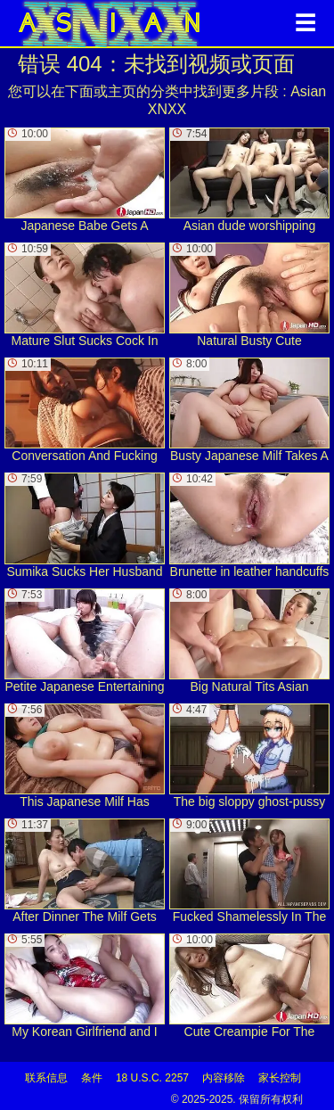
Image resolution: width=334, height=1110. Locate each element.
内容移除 (223, 1078)
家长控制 (279, 1078)
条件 (91, 1078)
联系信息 (46, 1078)
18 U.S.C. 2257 (152, 1078)
